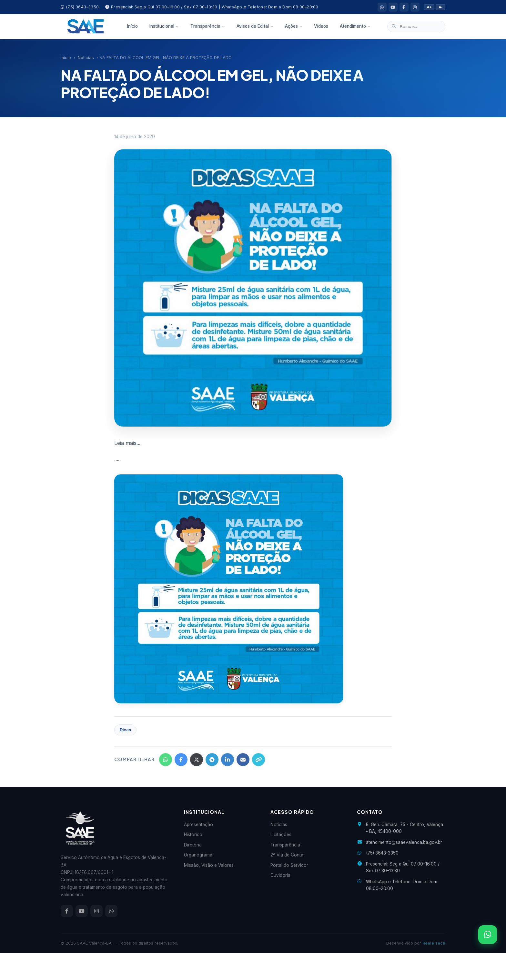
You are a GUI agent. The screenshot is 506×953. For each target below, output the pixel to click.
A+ (429, 7)
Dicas (125, 729)
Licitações (280, 834)
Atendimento (355, 26)
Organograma (198, 854)
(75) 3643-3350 (80, 7)
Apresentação (198, 824)
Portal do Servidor (289, 865)
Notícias (86, 57)
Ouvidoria (280, 875)
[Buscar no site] (416, 26)
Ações (293, 26)
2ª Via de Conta (286, 854)
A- (440, 7)
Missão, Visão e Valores (209, 865)
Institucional (164, 26)
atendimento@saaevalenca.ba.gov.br (404, 842)
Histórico (193, 834)
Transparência (207, 26)
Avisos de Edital (255, 26)
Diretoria (193, 844)
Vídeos (321, 26)
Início (132, 26)
